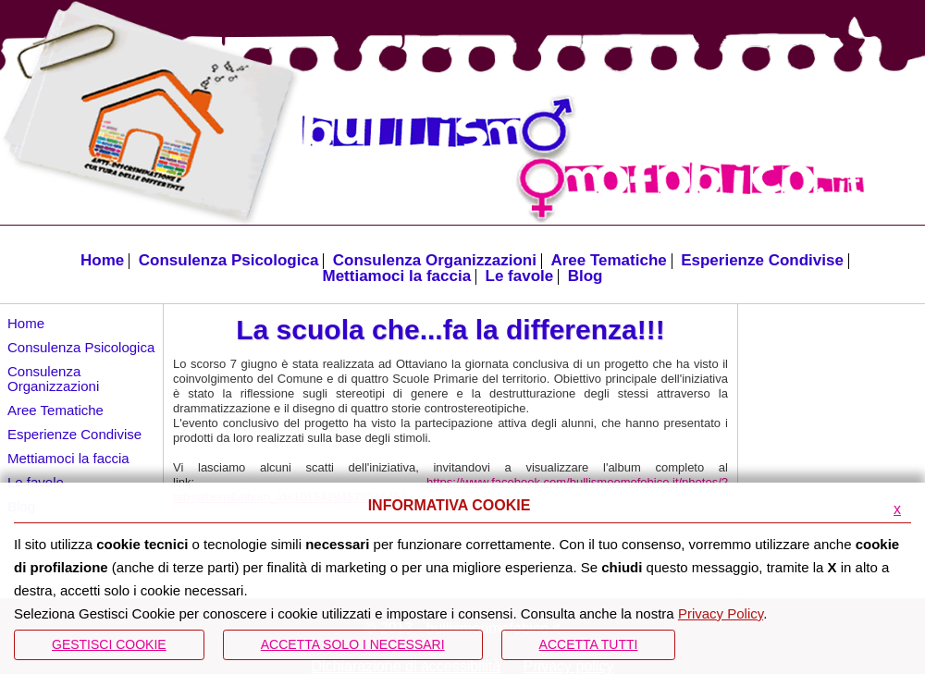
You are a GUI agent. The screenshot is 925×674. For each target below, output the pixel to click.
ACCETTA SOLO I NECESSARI (353, 644)
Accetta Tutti (588, 644)
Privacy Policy (720, 613)
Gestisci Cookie (109, 644)
